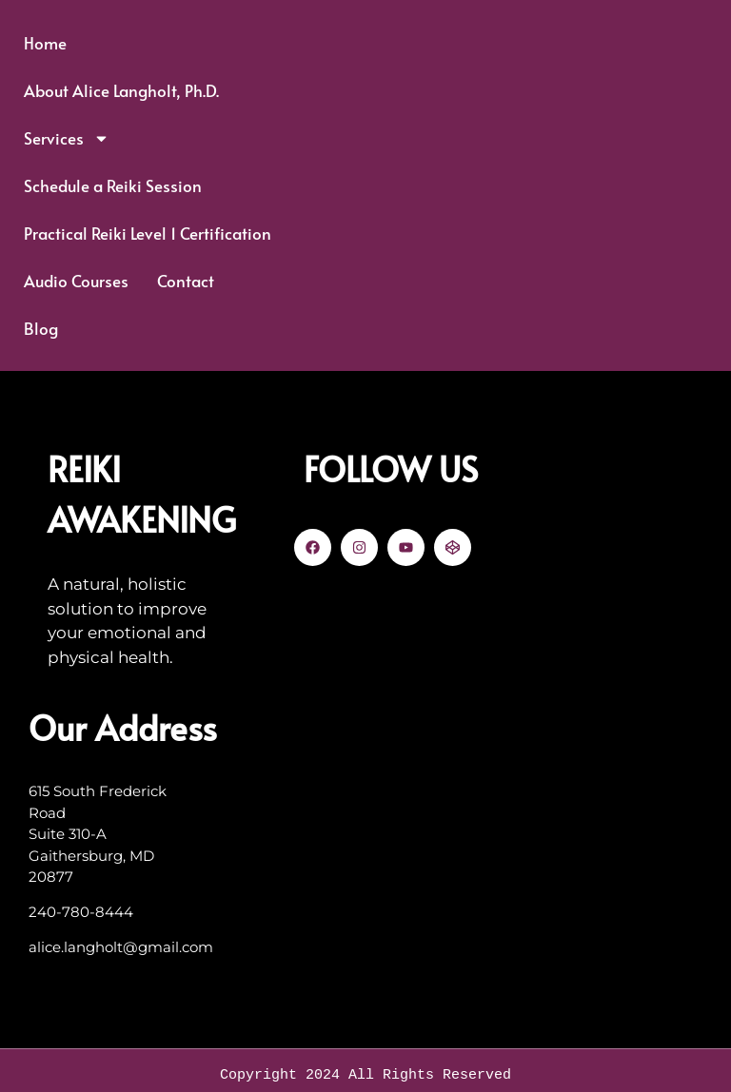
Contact (185, 280)
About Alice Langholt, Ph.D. (121, 90)
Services (66, 138)
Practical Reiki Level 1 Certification (147, 233)
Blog (41, 328)
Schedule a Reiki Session (113, 185)
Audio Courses (76, 280)
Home (45, 42)
